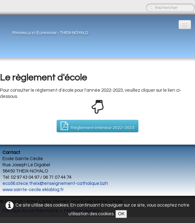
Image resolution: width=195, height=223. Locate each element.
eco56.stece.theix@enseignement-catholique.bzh (55, 183)
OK (121, 214)
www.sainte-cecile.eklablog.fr (33, 189)
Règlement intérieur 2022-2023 (97, 125)
